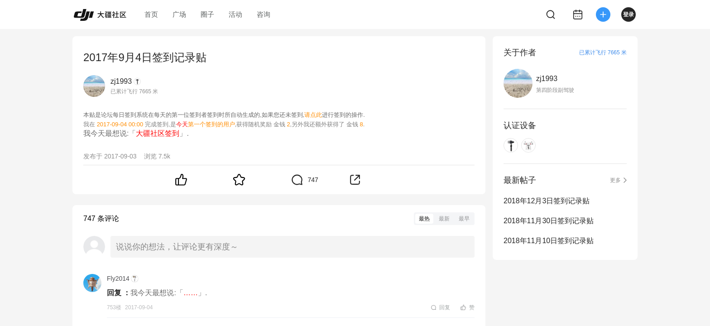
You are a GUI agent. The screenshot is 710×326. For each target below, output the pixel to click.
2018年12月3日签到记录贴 (547, 201)
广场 (179, 14)
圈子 (207, 14)
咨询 (263, 14)
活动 (235, 14)
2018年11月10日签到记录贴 (549, 240)
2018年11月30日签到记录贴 (549, 221)
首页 (151, 14)
